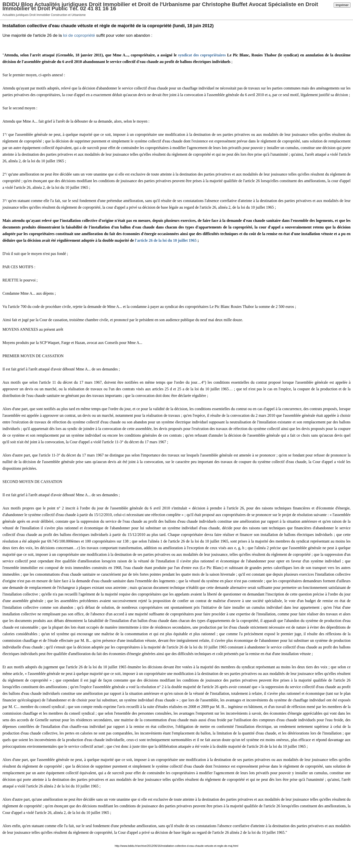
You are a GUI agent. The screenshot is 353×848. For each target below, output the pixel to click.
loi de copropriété (79, 35)
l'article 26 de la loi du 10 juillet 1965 (166, 240)
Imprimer (342, 5)
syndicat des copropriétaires (202, 55)
